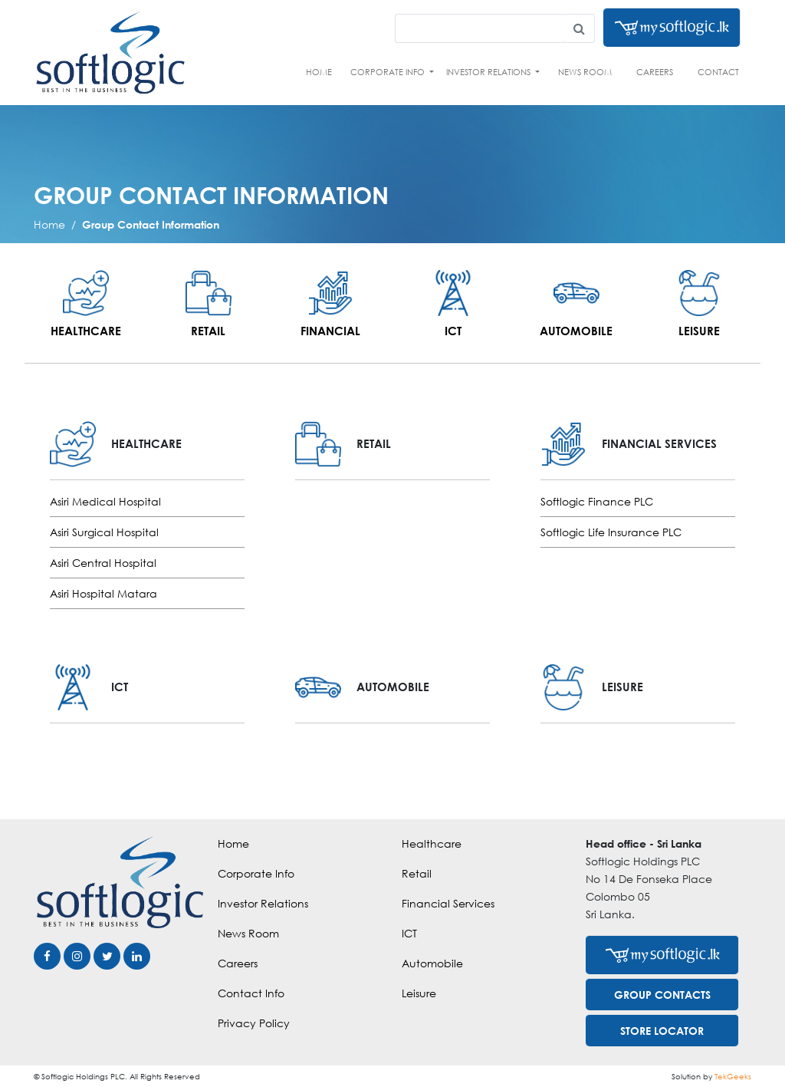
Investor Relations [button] (489, 72)
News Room (585, 72)
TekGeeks (732, 1076)
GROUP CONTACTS (662, 994)
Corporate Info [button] (388, 72)
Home (319, 72)
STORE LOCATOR (662, 1030)
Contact (718, 72)
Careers (654, 72)
